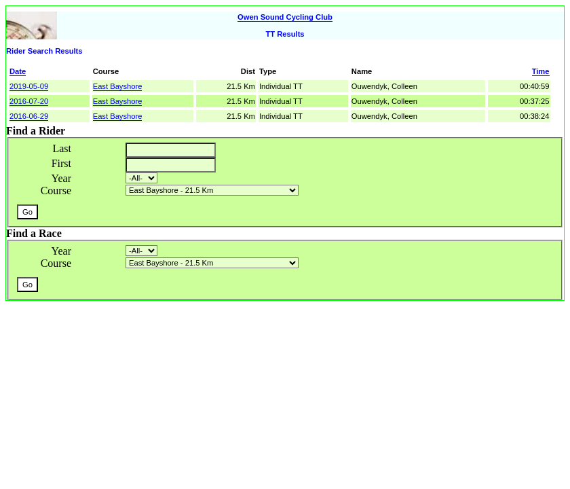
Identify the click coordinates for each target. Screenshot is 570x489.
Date (18, 71)
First (61, 163)
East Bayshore (117, 86)
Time (541, 71)
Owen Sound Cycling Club (285, 17)
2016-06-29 (29, 116)
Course (56, 190)
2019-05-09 (29, 86)
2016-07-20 (29, 101)
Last (61, 148)
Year (61, 178)
